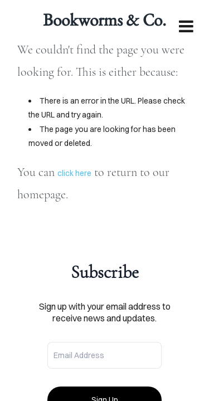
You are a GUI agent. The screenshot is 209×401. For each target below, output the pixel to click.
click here (74, 173)
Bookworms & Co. (104, 19)
